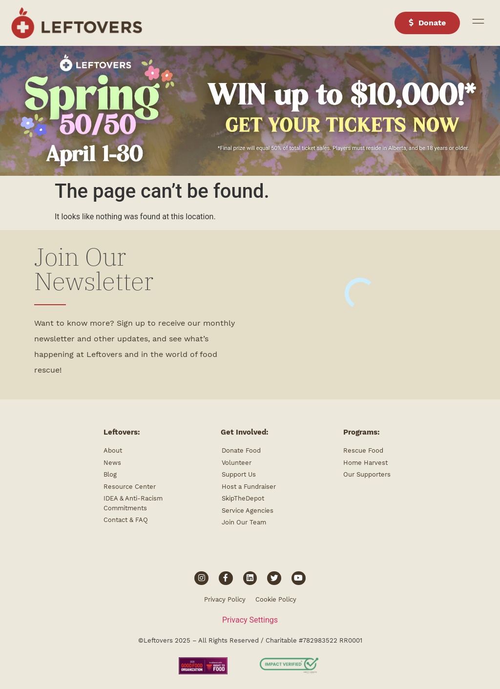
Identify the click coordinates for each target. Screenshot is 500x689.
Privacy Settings (250, 620)
